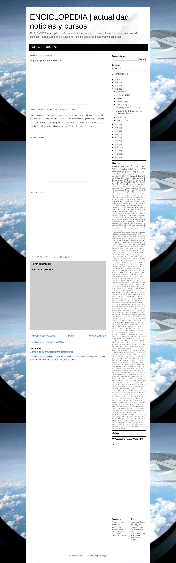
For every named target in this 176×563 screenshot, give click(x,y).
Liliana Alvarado (122, 270)
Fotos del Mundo (137, 528)
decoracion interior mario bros (121, 328)
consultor (142, 314)
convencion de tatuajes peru (122, 219)
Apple (141, 248)
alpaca (114, 296)
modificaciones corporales (121, 229)
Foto (129, 192)
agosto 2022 (121, 102)
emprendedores (117, 188)
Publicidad (128, 182)
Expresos (115, 262)
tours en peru (116, 414)
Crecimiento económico (119, 254)
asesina (123, 300)
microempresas (130, 380)
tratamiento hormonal (125, 416)
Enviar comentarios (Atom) (53, 342)
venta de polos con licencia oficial (133, 422)
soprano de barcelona (138, 238)
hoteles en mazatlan (131, 358)
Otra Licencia (131, 274)
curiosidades (116, 174)
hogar (142, 356)
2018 (117, 134)
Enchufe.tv (135, 526)
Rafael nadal (139, 276)
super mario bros (127, 404)
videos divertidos (123, 424)
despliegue (132, 334)
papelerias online (133, 386)
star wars (134, 402)
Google (133, 264)
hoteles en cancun (117, 358)
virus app (115, 426)
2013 (117, 151)
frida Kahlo (142, 352)
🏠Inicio (36, 47)
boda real (137, 304)
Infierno (120, 268)
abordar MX (139, 290)
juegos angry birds (117, 364)
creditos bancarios (133, 320)
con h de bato (116, 314)
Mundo (116, 274)
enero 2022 (121, 120)
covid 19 (135, 316)
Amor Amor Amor (131, 248)
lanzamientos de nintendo (120, 370)
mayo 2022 (121, 117)
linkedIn (141, 372)
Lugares (114, 186)
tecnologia (142, 190)
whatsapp (136, 426)
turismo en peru (124, 418)
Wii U (113, 288)
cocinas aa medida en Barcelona (138, 535)
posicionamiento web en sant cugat (132, 388)
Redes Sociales (133, 205)
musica (140, 198)
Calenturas (133, 201)
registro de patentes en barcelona (124, 236)
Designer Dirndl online (135, 256)
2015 (117, 144)
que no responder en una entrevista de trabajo (127, 396)
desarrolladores (138, 328)
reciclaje (114, 398)
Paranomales (116, 276)
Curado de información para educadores (51, 352)
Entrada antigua (96, 335)
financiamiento (127, 350)
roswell (136, 400)
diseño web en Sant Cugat (129, 342)
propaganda (131, 392)
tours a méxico (138, 412)
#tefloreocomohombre (126, 246)
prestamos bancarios (121, 233)
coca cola (140, 312)
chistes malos (134, 308)
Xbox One (121, 288)
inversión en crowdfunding (120, 362)
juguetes (119, 368)
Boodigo (114, 250)
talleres (114, 406)
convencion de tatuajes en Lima (128, 217)
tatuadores (126, 242)
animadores (131, 296)
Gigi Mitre (123, 264)
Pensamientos (120, 166)
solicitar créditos (124, 402)
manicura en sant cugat (135, 225)
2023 (117, 86)
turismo (114, 418)
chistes (125, 308)
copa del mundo (135, 174)
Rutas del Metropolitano (135, 278)
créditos (116, 324)
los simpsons (132, 374)
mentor (140, 378)
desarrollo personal (118, 330)
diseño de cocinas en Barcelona (127, 340)
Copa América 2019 (125, 252)
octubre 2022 (122, 98)
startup (117, 242)
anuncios (114, 298)
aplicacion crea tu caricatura (130, 298)
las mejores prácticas (136, 370)
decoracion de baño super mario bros (130, 326)
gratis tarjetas (132, 354)
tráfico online (139, 416)
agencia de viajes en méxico (129, 294)
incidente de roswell (136, 360)
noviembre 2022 (123, 95)
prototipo (140, 392)
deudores (122, 336)
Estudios (117, 203)
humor (141, 358)
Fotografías (124, 262)
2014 (117, 147)
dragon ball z (125, 344)
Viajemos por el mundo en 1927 (128, 108)
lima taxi (119, 372)
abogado (129, 288)
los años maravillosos (118, 374)
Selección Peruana (132, 280)
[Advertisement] (128, 482)
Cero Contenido (137, 524)
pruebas (114, 394)
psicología (133, 394)
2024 (117, 82)
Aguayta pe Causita (138, 522)
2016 (117, 141)
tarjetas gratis (123, 406)
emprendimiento (120, 196)
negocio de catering (118, 199)
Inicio (71, 335)
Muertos (143, 272)
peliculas (115, 176)
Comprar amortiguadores (128, 250)
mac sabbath (125, 376)
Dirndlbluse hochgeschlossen (121, 258)
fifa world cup (116, 350)
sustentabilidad (138, 404)
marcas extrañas (127, 378)
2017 (117, 138)
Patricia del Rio (119, 205)
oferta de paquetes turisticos (134, 384)
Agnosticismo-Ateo (117, 248)
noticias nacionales (137, 382)
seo (142, 400)
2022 (117, 89)
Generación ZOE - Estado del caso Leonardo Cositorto (129, 112)
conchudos (126, 314)
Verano (126, 286)
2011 (117, 157)
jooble (141, 362)
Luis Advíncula (134, 270)
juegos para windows (129, 366)
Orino (122, 274)
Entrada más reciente (43, 335)
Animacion (116, 172)
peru (142, 386)
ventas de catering (125, 244)
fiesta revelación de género (135, 348)
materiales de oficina (128, 198)
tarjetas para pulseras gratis (137, 408)
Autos (131, 184)
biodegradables (132, 302)
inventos (115, 225)
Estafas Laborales (128, 260)
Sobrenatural (125, 282)
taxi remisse (131, 190)
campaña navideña (134, 306)
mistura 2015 (142, 380)
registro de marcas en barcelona (132, 234)
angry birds (122, 296)
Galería (114, 264)
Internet (140, 184)
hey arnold (134, 356)
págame (141, 394)
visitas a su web (125, 426)
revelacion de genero (124, 400)
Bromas (130, 180)
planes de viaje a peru (120, 231)
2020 (117, 128)
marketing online (117, 227)
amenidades (139, 207)
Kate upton (136, 268)
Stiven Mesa (135, 282)
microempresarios (117, 380)
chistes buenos (123, 213)
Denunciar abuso (120, 74)
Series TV (127, 186)
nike (128, 382)
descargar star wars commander (122, 332)
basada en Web (117, 209)
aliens (142, 294)
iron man (134, 362)
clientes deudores (138, 310)
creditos (122, 320)
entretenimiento (130, 188)
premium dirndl (116, 390)
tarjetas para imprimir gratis (137, 406)
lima (113, 372)
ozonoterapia (121, 386)
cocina (132, 215)
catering (123, 211)
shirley (114, 402)
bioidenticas (130, 209)
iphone (122, 225)
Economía (143, 258)
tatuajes (140, 199)
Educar (117, 260)
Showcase (115, 282)
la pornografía (129, 368)
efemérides (135, 344)
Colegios (142, 201)
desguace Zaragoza (118, 334)
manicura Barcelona (138, 376)
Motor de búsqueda (132, 272)
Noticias (137, 169)
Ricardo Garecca (117, 278)
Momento (139, 180)
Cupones (132, 254)
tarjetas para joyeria (120, 408)
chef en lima (133, 211)
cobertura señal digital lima (126, 312)
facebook (115, 198)
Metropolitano (122, 169)
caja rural (123, 306)
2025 (117, 79)
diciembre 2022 (123, 92)
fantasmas (121, 348)
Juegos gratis (127, 203)
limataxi (126, 372)
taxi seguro (137, 178)
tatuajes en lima (119, 410)
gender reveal (119, 354)
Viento (141, 286)
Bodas (125, 201)
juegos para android (132, 364)
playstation (115, 388)
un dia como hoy (137, 418)
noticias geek (138, 229)
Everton (140, 260)
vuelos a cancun (140, 244)
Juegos (122, 184)
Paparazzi (140, 274)
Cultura (129, 172)
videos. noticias (119, 192)
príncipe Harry (123, 394)
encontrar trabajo (136, 196)
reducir (122, 398)
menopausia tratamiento (134, 227)
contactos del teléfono (121, 316)
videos (124, 176)
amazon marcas (126, 207)
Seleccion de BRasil (118, 280)
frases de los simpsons (129, 352)
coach (114, 312)
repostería (130, 398)
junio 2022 (121, 105)
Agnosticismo (139, 246)
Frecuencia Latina (137, 262)
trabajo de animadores (129, 414)
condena (134, 314)
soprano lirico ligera (138, 240)
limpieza (133, 372)
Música (139, 172)
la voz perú (139, 368)
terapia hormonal (126, 412)
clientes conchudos (125, 310)
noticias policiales (117, 384)
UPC (119, 286)
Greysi (141, 264)
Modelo (121, 272)
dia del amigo (132, 336)
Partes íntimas (127, 276)
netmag (122, 382)
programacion (119, 190)
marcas (114, 378)
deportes (139, 186)
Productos (116, 182)
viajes (113, 424)
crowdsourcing (141, 322)
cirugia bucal (123, 215)
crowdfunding (130, 322)
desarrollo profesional (136, 330)
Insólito (127, 268)
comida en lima (128, 194)
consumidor (141, 215)
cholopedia (135, 213)
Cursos (132, 176)
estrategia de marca (130, 346)
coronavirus (139, 219)
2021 (117, 125)
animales (140, 296)
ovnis (113, 386)
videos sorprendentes (136, 424)
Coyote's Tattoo (138, 252)
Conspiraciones (118, 180)
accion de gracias (117, 292)
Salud (127, 178)
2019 (117, 131)
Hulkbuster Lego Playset (119, 266)
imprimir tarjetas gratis (119, 360)
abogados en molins (127, 290)
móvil (115, 382)
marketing (142, 188)
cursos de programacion (129, 324)
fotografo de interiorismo (132, 223)
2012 (117, 154)
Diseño (134, 258)
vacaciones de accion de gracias (123, 420)
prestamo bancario (130, 390)
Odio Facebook (140, 203)
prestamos (131, 199)
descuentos (139, 332)
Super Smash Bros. (126, 284)
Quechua (117, 68)
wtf (115, 246)
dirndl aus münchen (129, 338)
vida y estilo (116, 201)
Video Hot (134, 286)
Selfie (142, 280)
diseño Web (141, 194)
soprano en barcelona (121, 240)
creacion (131, 318)
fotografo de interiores (119, 221)
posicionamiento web (138, 231)
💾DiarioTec (52, 47)
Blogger (104, 556)
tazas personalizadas (132, 410)
